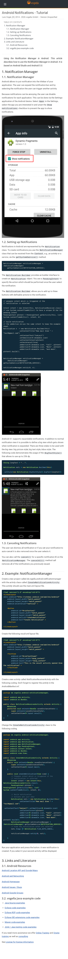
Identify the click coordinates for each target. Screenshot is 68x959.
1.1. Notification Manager (17, 28)
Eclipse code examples (15, 908)
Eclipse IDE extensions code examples (22, 917)
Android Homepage (11, 881)
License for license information (20, 942)
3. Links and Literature (14, 41)
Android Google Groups (12, 893)
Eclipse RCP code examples (17, 912)
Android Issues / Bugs (12, 887)
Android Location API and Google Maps (20, 870)
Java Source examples (15, 903)
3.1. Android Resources (16, 45)
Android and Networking (13, 876)
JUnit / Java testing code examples (20, 927)
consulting (23, 936)
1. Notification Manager (14, 25)
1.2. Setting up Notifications (18, 32)
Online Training (42, 933)
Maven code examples (15, 922)
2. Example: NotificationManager (18, 38)
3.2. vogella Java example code (20, 48)
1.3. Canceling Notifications (18, 35)
